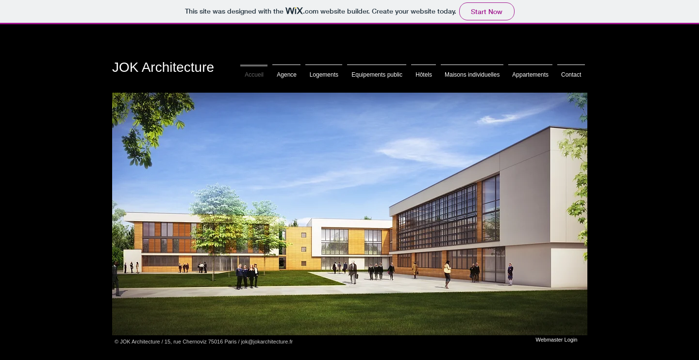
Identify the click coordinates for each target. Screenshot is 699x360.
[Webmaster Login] (556, 339)
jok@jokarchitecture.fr (267, 341)
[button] (349, 214)
